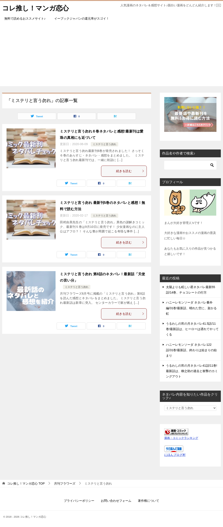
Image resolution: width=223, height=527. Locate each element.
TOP (26, 483)
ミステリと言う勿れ (104, 144)
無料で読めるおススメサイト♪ (25, 18)
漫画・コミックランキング (181, 438)
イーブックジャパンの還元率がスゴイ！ (81, 18)
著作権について (148, 500)
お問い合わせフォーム (116, 500)
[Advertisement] (111, 55)
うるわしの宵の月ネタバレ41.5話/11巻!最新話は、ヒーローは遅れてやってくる (192, 329)
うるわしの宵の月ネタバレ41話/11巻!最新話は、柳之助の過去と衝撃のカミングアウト (192, 371)
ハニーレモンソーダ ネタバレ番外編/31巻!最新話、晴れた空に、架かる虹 (191, 308)
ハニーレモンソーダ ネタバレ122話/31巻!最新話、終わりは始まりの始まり (191, 350)
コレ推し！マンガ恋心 (35, 7)
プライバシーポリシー (79, 500)
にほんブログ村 (175, 455)
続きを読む (130, 171)
